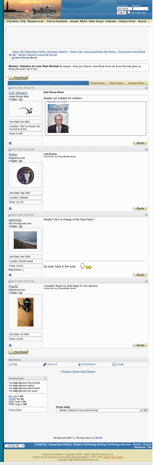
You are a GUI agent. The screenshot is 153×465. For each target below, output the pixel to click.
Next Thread (87, 371)
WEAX (83, 21)
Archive (137, 444)
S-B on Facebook (57, 21)
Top (149, 447)
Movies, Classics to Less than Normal (38, 54)
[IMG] (11, 401)
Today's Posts (127, 21)
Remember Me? (137, 13)
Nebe (13, 155)
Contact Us (40, 444)
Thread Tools (97, 83)
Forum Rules (15, 409)
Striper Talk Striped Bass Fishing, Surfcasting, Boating (39, 51)
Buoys (100, 21)
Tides (92, 21)
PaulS (13, 286)
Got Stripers (18, 93)
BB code (13, 396)
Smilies (12, 399)
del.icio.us (52, 364)
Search (142, 21)
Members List (35, 21)
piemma (15, 220)
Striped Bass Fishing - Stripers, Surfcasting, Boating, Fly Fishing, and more (90, 444)
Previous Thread (70, 371)
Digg (14, 364)
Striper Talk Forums (113, 457)
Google (120, 364)
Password (136, 6)
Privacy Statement (142, 446)
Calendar (111, 21)
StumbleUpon (89, 364)
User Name (122, 6)
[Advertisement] (78, 37)
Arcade (74, 21)
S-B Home (13, 21)
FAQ (22, 21)
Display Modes (136, 83)
